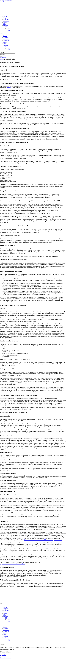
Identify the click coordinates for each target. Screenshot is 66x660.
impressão (9, 87)
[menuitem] (5, 27)
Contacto (5, 25)
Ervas (5, 22)
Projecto (5, 17)
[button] (33, 33)
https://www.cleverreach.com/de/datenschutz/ (12, 564)
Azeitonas (6, 21)
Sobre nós (6, 19)
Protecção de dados (5, 658)
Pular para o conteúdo (6, 0)
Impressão (3, 655)
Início (5, 16)
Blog (4, 24)
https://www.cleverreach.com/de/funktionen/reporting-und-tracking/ (43, 540)
